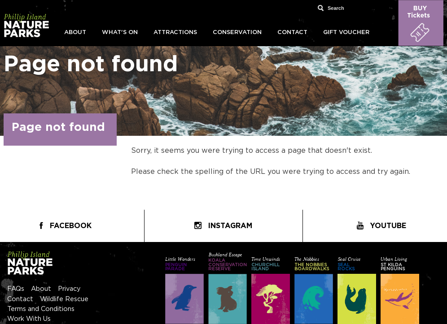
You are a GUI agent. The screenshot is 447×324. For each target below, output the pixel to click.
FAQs (15, 288)
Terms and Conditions (40, 309)
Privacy (69, 288)
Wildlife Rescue (64, 299)
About (75, 32)
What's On (120, 32)
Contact (292, 32)
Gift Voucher (346, 32)
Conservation (237, 32)
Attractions (175, 32)
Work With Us (29, 318)
